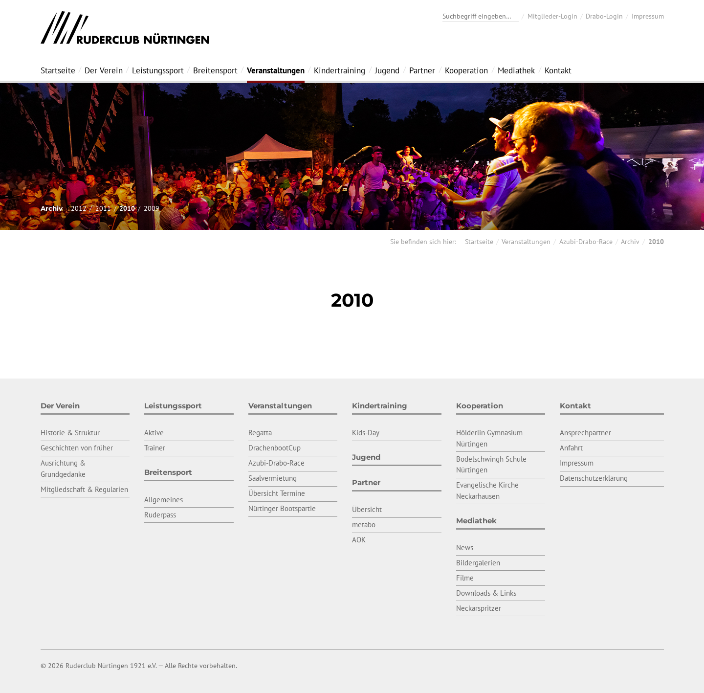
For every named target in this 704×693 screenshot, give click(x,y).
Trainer (154, 447)
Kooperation (466, 70)
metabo (363, 524)
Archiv (630, 241)
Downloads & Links (486, 593)
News (464, 547)
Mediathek (516, 70)
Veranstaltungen (276, 70)
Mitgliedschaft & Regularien (84, 489)
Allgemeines (163, 499)
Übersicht (367, 509)
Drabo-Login (604, 16)
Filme (465, 577)
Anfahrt (571, 447)
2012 (79, 208)
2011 (103, 208)
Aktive (154, 432)
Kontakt (558, 70)
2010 (127, 208)
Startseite (58, 70)
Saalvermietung (272, 478)
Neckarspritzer (478, 608)
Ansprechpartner (585, 432)
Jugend (387, 70)
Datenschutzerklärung (594, 478)
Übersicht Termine (276, 493)
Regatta (260, 432)
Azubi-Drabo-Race (586, 241)
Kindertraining (339, 70)
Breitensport (215, 70)
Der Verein (104, 70)
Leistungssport (158, 70)
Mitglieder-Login (552, 16)
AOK (359, 539)
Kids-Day (365, 432)
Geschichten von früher (77, 447)
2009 (151, 208)
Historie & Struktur (70, 432)
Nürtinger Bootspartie (282, 508)
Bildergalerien (478, 562)
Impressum (648, 16)
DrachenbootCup (274, 447)
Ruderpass (160, 514)
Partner (422, 70)
